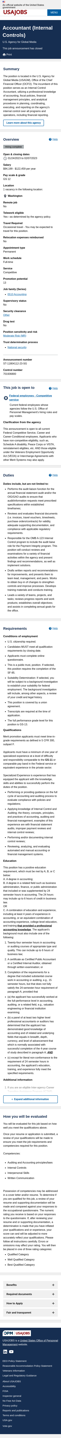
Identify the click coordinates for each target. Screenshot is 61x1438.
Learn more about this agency (23, 122)
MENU (54, 12)
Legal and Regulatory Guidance (20, 1375)
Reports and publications (16, 1410)
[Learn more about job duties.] (53, 475)
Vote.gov (7, 1426)
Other (6, 315)
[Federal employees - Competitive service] (30, 405)
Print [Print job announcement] (7, 54)
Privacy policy (10, 1405)
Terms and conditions (14, 1415)
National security (17, 347)
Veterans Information (14, 1370)
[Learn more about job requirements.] (53, 628)
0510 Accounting (17, 294)
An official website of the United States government (23, 6)
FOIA (5, 1391)
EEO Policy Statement (14, 1361)
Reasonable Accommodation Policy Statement (27, 1365)
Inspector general (12, 1396)
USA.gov (7, 1420)
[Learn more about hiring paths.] (53, 388)
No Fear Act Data (12, 1400)
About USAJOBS (12, 1381)
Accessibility (9, 1386)
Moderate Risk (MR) (14, 335)
